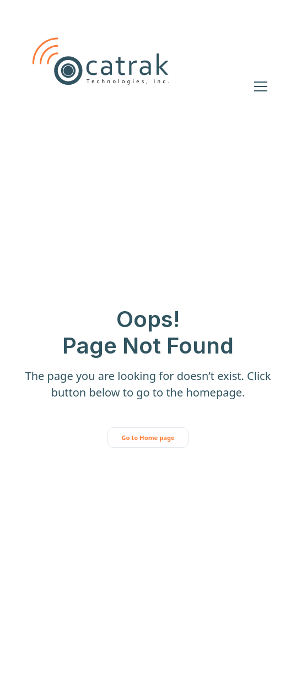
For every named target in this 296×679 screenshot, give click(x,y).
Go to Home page (147, 437)
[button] (258, 86)
